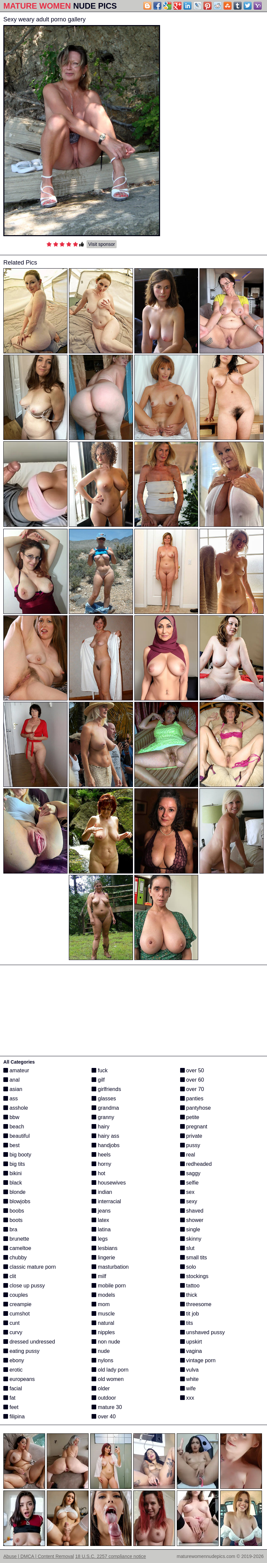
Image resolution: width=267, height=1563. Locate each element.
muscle (103, 1313)
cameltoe (17, 1248)
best (11, 1145)
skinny (191, 1239)
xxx (187, 1398)
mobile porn (109, 1285)
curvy (12, 1332)
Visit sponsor (101, 244)
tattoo (189, 1285)
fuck (100, 1070)
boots (13, 1220)
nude (101, 1351)
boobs (13, 1211)
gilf (98, 1080)
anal (11, 1080)
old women (108, 1379)
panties (192, 1098)
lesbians (104, 1248)
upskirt (191, 1342)
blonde (14, 1192)
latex (100, 1220)
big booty (17, 1154)
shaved (192, 1211)
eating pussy (21, 1351)
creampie (17, 1304)
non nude (106, 1342)
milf (99, 1276)
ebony (13, 1360)
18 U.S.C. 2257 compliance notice (110, 1556)
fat (9, 1398)
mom (101, 1304)
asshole (15, 1108)
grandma (105, 1108)
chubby (15, 1257)
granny (103, 1117)
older (101, 1388)
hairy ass (105, 1136)
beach (13, 1126)
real (187, 1154)
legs (100, 1239)
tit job (189, 1313)
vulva (189, 1370)
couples (15, 1295)
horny (101, 1164)
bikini (12, 1173)
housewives (109, 1183)
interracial (106, 1201)
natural (103, 1323)
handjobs (105, 1145)
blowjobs (16, 1201)
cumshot (16, 1313)
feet (10, 1407)
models (103, 1295)
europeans (19, 1379)
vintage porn (198, 1360)
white (189, 1379)
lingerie (103, 1257)
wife (188, 1388)
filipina (14, 1416)
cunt (11, 1323)
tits (186, 1323)
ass (10, 1098)
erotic (13, 1370)
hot (98, 1173)
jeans (101, 1211)
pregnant (194, 1126)
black (12, 1183)
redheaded (196, 1164)
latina (101, 1229)
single (190, 1229)
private (191, 1136)
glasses (104, 1098)
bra (10, 1229)
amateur (16, 1070)
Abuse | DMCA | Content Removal (38, 1556)
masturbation (110, 1267)
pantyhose (195, 1108)
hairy (100, 1126)
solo (188, 1267)
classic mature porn (29, 1267)
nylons (102, 1360)
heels (101, 1154)
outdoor (104, 1398)
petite (189, 1117)
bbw (11, 1117)
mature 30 (107, 1407)
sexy (188, 1201)
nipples (103, 1332)
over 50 (192, 1070)
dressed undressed (29, 1342)
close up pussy (24, 1285)
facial (12, 1388)
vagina (191, 1351)
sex (187, 1192)
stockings (194, 1276)
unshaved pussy (202, 1332)
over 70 (192, 1089)
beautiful (16, 1136)
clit (9, 1276)
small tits (193, 1257)
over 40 (104, 1416)
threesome (196, 1304)
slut (187, 1248)
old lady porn (110, 1370)
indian (102, 1192)
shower (192, 1220)
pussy (190, 1145)
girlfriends (106, 1089)
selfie (189, 1183)
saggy (190, 1173)
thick (188, 1295)
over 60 (192, 1080)
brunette (16, 1239)
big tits (14, 1164)
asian (12, 1089)
